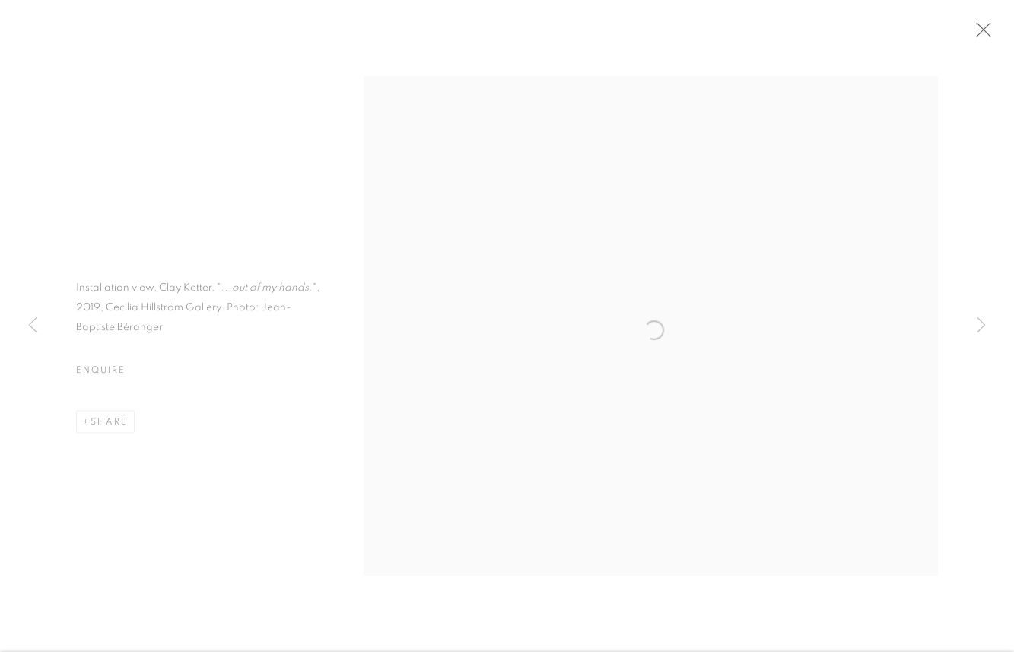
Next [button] (981, 326)
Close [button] (982, 34)
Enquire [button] (100, 373)
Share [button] (109, 425)
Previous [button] (32, 326)
